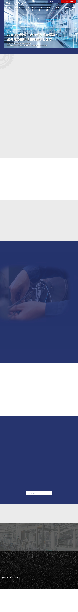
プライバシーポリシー (14, 600)
